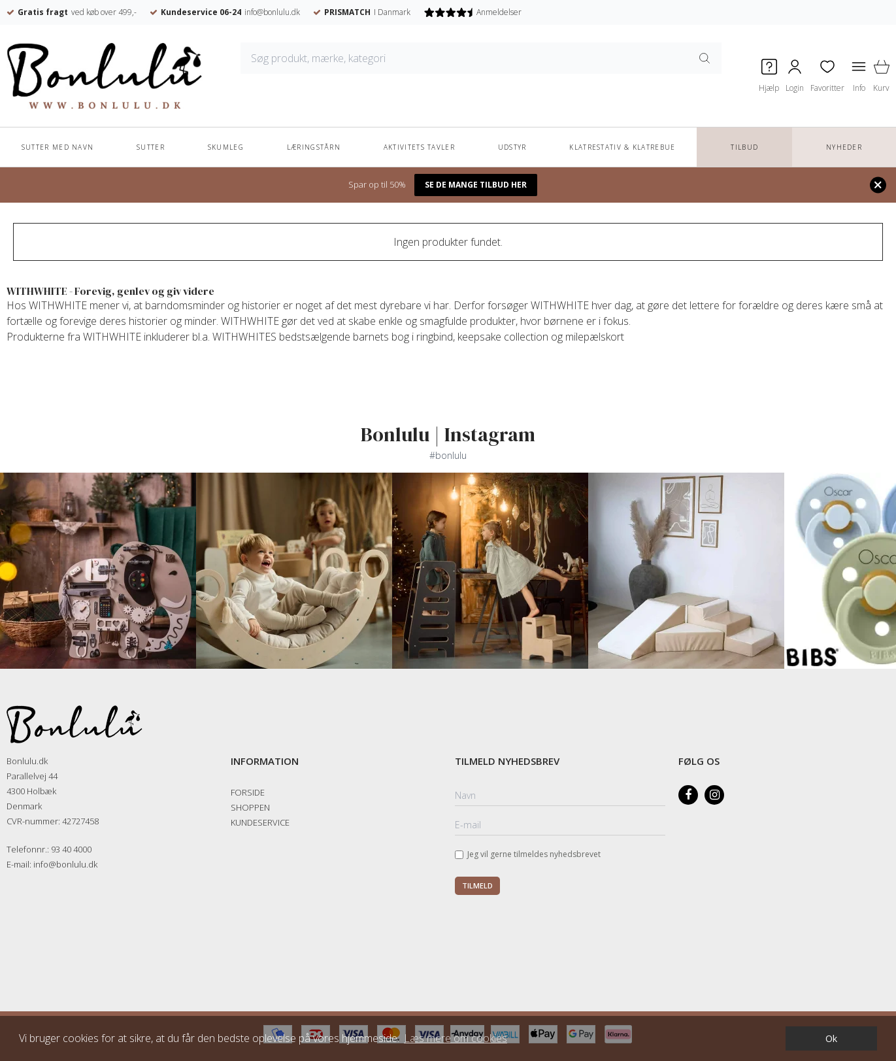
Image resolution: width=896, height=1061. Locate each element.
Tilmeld (477, 885)
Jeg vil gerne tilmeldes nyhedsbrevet (534, 854)
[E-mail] (560, 825)
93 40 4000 (71, 849)
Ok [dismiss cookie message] (831, 1038)
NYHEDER (844, 147)
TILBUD (744, 147)
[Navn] (560, 796)
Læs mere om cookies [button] (455, 1038)
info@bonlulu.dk (272, 12)
